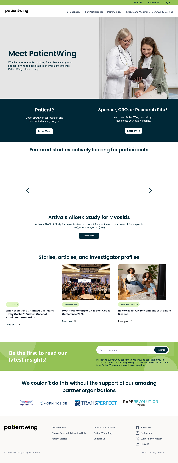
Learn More (119, 236)
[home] (16, 11)
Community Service (162, 12)
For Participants (94, 12)
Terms (144, 452)
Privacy (153, 452)
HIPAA (161, 452)
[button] (75, 12)
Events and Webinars (138, 12)
